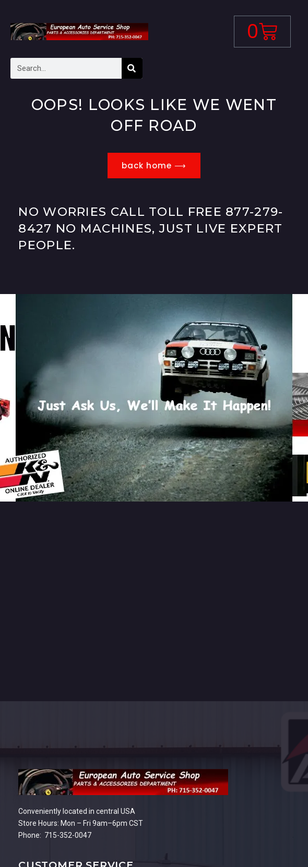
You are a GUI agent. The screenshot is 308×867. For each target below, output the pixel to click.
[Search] (132, 68)
